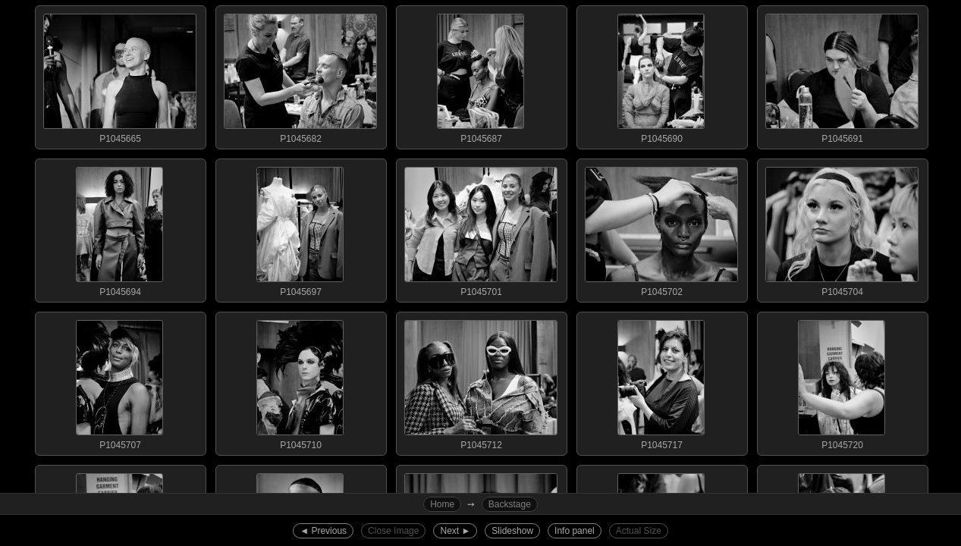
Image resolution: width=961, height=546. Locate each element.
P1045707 (120, 381)
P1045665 (120, 75)
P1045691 (842, 75)
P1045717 (661, 381)
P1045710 (300, 381)
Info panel (574, 531)
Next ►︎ (455, 531)
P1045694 (120, 228)
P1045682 (300, 75)
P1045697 (300, 228)
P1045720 (842, 381)
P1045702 (661, 228)
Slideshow (512, 531)
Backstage (509, 504)
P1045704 (842, 228)
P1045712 (481, 381)
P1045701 (481, 228)
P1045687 (481, 75)
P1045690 (661, 75)
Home (442, 504)
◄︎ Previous (323, 531)
